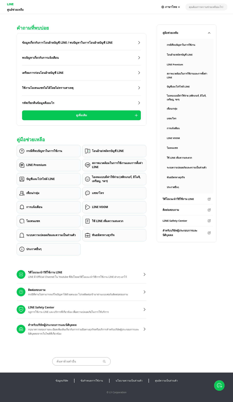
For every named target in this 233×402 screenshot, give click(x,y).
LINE (10, 4)
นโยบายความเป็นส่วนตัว (129, 380)
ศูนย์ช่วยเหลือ (15, 9)
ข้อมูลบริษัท (62, 380)
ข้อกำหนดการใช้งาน (92, 380)
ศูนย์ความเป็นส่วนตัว (166, 380)
